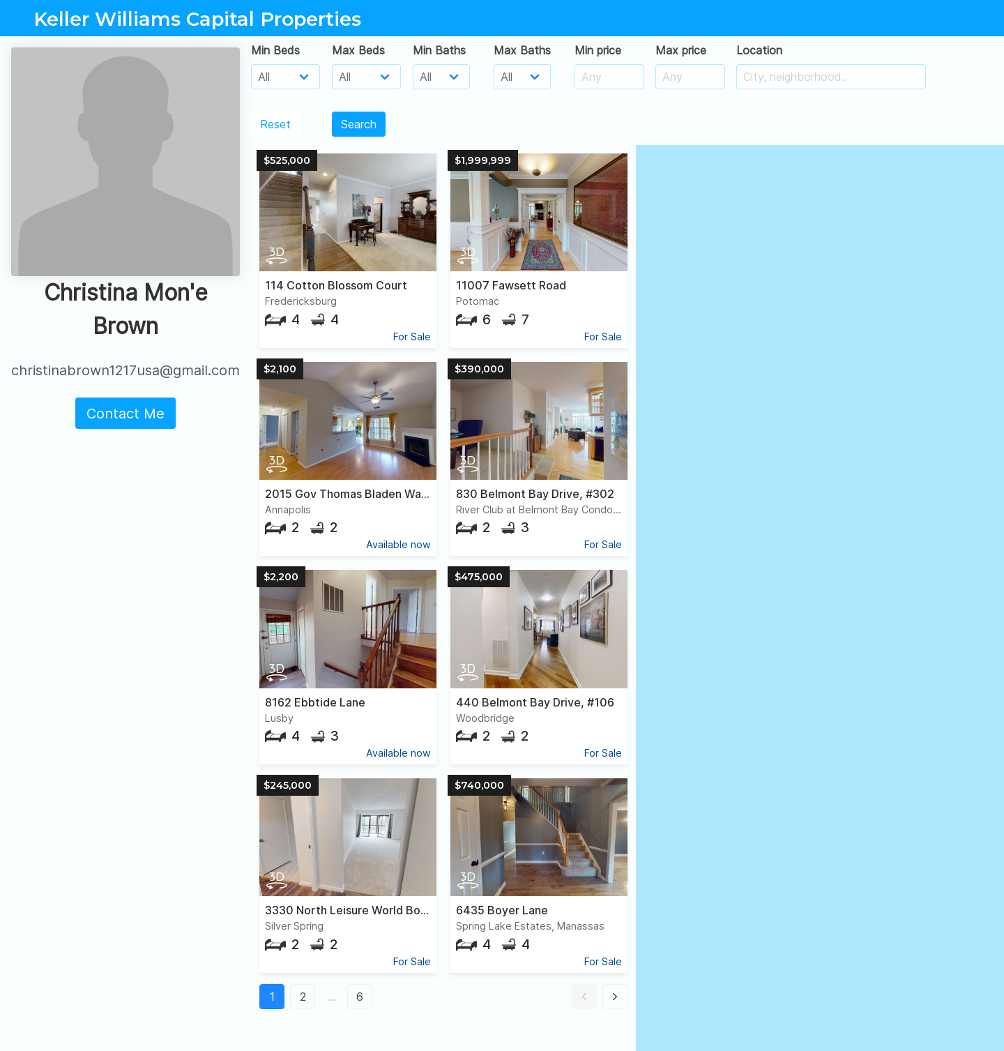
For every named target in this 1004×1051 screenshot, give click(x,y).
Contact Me (125, 413)
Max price (680, 50)
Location (759, 50)
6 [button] (359, 997)
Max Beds (358, 50)
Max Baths (522, 50)
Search (358, 124)
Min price (598, 50)
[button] (584, 996)
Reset (275, 124)
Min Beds (275, 50)
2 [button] (303, 997)
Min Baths (439, 50)
